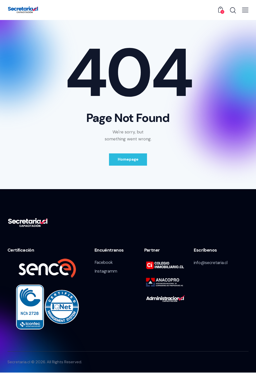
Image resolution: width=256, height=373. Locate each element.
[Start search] (233, 11)
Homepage (128, 159)
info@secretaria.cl (212, 263)
